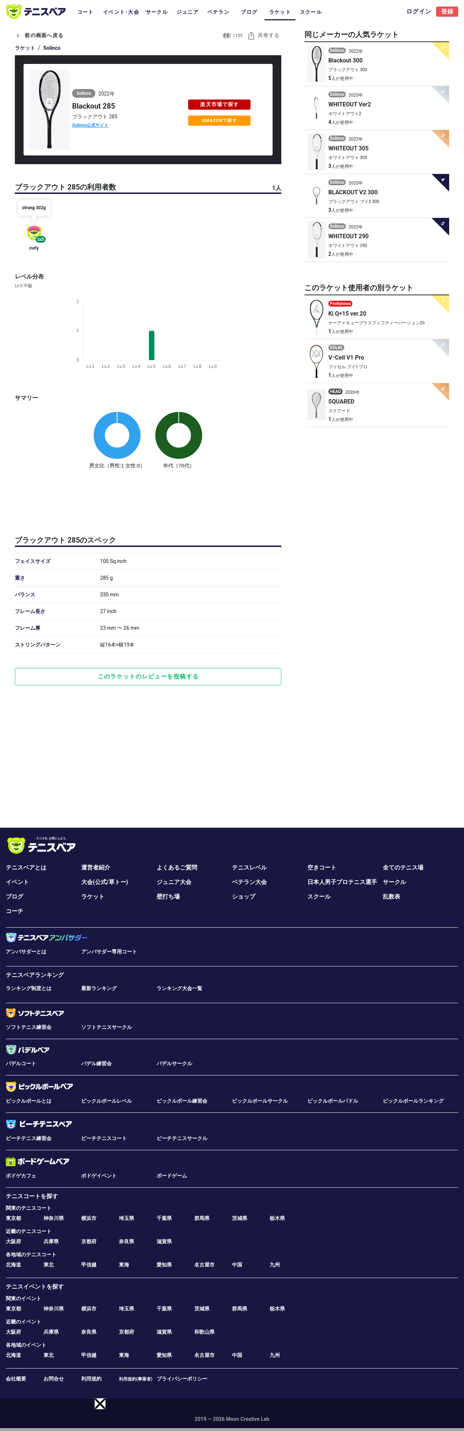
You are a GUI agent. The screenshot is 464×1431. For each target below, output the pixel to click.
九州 (275, 1265)
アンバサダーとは (26, 951)
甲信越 (88, 1265)
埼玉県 (126, 1218)
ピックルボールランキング (413, 1101)
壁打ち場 (168, 896)
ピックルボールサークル (260, 1101)
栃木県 (277, 1218)
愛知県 (164, 1265)
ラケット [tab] (280, 12)
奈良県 (126, 1241)
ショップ (243, 896)
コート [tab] (85, 12)
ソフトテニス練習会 (28, 1027)
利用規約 (91, 1379)
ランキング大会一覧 (179, 988)
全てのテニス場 (403, 867)
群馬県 (202, 1218)
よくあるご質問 (177, 867)
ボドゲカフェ (21, 1176)
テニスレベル (249, 867)
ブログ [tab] (249, 12)
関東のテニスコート (28, 1208)
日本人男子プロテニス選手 (342, 882)
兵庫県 (51, 1241)
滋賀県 (164, 1241)
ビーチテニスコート (104, 1138)
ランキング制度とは (28, 988)
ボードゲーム (172, 1176)
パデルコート (21, 1063)
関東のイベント (23, 1298)
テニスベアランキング (35, 975)
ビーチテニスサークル (182, 1138)
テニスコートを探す (32, 1196)
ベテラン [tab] (218, 12)
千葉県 (164, 1218)
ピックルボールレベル (106, 1101)
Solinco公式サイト (90, 125)
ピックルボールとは (28, 1101)
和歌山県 (204, 1332)
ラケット (25, 48)
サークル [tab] (157, 12)
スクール (319, 896)
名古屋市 (204, 1265)
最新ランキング (99, 988)
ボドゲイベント (99, 1176)
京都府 (88, 1241)
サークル (394, 882)
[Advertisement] (148, 501)
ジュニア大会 (174, 882)
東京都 (13, 1218)
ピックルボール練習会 (182, 1101)
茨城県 (239, 1218)
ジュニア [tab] (188, 12)
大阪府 (13, 1241)
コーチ (14, 911)
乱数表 (391, 896)
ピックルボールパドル (332, 1101)
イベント (17, 882)
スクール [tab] (311, 12)
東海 (124, 1265)
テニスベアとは (26, 867)
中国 (237, 1265)
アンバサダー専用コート (109, 951)
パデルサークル (174, 1063)
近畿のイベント (23, 1322)
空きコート (321, 867)
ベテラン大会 (249, 882)
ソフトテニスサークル (106, 1027)
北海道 (13, 1265)
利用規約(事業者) (135, 1379)
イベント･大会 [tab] (121, 12)
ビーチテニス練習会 (28, 1138)
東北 (49, 1265)
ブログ (14, 896)
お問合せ (54, 1379)
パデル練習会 (96, 1063)
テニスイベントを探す (35, 1286)
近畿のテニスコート (28, 1231)
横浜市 (88, 1218)
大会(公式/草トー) (104, 882)
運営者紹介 (95, 867)
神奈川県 (54, 1218)
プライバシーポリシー (182, 1379)
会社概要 (16, 1379)
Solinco (52, 48)
